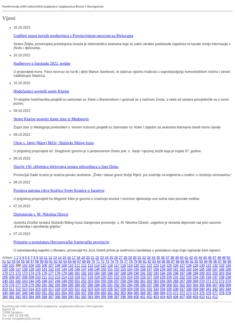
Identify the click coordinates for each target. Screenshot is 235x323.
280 (38, 285)
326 (110, 289)
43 (195, 258)
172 (18, 273)
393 (90, 297)
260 (136, 281)
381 (11, 297)
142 (51, 269)
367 (149, 293)
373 (189, 293)
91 (191, 262)
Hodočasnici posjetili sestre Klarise (41, 91)
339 (195, 289)
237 (215, 277)
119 (130, 265)
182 (84, 273)
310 (5, 289)
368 (156, 293)
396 (110, 297)
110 (71, 265)
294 (130, 285)
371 (176, 293)
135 (5, 269)
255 (103, 281)
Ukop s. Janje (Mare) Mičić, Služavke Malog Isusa (53, 142)
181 (77, 273)
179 (64, 273)
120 (136, 265)
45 (205, 258)
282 (51, 285)
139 (31, 269)
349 (31, 293)
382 (18, 297)
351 (44, 293)
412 (215, 297)
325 (103, 289)
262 (149, 281)
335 (169, 289)
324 (97, 289)
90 (187, 262)
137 (18, 269)
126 (176, 265)
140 (38, 269)
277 (18, 285)
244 (31, 281)
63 (60, 262)
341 (208, 289)
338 (189, 289)
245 (38, 281)
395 (103, 297)
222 (116, 277)
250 (71, 281)
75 (116, 262)
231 (176, 277)
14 (59, 258)
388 (57, 297)
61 (51, 262)
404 (162, 297)
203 (221, 273)
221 (110, 277)
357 (84, 293)
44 (200, 258)
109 (64, 265)
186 (110, 273)
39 (177, 258)
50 (228, 258)
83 (154, 262)
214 (64, 277)
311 (11, 289)
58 (37, 262)
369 (162, 293)
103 (25, 265)
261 (143, 281)
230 (169, 277)
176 (44, 273)
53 (13, 262)
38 (172, 258)
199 (195, 273)
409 (195, 297)
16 (69, 258)
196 (176, 273)
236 (208, 277)
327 (116, 289)
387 (51, 297)
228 (156, 277)
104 (31, 265)
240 (5, 281)
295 (136, 285)
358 (90, 293)
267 (182, 281)
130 (202, 265)
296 (143, 285)
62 (56, 262)
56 (27, 262)
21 (92, 258)
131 (208, 265)
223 (123, 277)
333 (156, 289)
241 (11, 281)
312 (18, 289)
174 (31, 273)
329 (130, 289)
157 (149, 269)
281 (44, 285)
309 (228, 285)
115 (103, 265)
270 (202, 281)
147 (84, 269)
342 (215, 289)
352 (51, 293)
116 (110, 265)
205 (5, 277)
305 (202, 285)
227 (149, 277)
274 (228, 281)
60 (46, 262)
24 (106, 258)
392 (84, 297)
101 (11, 265)
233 (189, 277)
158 (156, 269)
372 (182, 293)
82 (149, 262)
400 (136, 297)
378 (221, 293)
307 (215, 285)
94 (205, 262)
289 (97, 285)
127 (182, 265)
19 (83, 258)
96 (215, 262)
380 (5, 297)
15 (64, 258)
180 (71, 273)
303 (189, 285)
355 (71, 293)
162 (182, 269)
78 (131, 262)
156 (143, 269)
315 (38, 289)
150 (103, 269)
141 (44, 269)
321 (77, 289)
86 (168, 262)
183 (90, 273)
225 (136, 277)
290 (103, 285)
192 (149, 273)
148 (90, 269)
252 (84, 281)
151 (110, 269)
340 (202, 289)
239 (228, 277)
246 (44, 281)
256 (110, 281)
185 (103, 273)
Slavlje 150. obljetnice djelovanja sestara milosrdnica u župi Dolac (65, 166)
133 (221, 265)
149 (97, 269)
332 (149, 289)
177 (51, 273)
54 (18, 262)
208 (25, 277)
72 (102, 262)
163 (189, 269)
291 (110, 285)
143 (57, 269)
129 (195, 265)
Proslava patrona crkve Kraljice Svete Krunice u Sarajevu (58, 190)
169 (228, 269)
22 (97, 258)
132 (215, 265)
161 (176, 269)
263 (156, 281)
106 (44, 265)
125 (169, 265)
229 (162, 277)
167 (215, 269)
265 (169, 281)
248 (57, 281)
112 (84, 265)
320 (71, 289)
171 (11, 273)
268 (189, 281)
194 (162, 273)
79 (135, 262)
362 (116, 293)
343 (221, 289)
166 (208, 269)
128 (189, 265)
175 (38, 273)
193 (156, 273)
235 (202, 277)
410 (202, 297)
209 (31, 277)
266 (176, 281)
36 (163, 258)
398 (123, 297)
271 (208, 281)
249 (64, 281)
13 (55, 258)
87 (173, 262)
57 (32, 262)
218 (90, 277)
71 (98, 262)
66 (74, 262)
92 (196, 262)
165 (202, 269)
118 (123, 265)
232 (182, 277)
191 (143, 273)
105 (38, 265)
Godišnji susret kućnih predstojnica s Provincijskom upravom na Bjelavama (73, 35)
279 (31, 285)
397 (116, 297)
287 (84, 285)
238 (221, 277)
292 (116, 285)
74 (112, 262)
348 (25, 293)
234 (195, 277)
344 (228, 289)
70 (93, 262)
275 (5, 285)
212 (51, 277)
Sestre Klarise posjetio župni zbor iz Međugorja (51, 119)
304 (195, 285)
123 (156, 265)
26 (116, 258)
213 (57, 277)
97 (220, 262)
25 (111, 258)
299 (162, 285)
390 (71, 297)
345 (5, 293)
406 (176, 297)
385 (38, 297)
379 (228, 293)
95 (210, 262)
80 (140, 262)
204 (228, 273)
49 (223, 258)
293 (123, 285)
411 (208, 297)
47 (214, 258)
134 (228, 265)
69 (88, 262)
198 (189, 273)
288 (90, 285)
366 (143, 293)
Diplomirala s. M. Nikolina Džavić (41, 214)
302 (182, 285)
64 (65, 262)
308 (221, 285)
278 (25, 285)
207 (18, 277)
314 (31, 289)
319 (64, 289)
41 (186, 258)
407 (182, 297)
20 (88, 258)
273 (221, 281)
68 (84, 262)
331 (143, 289)
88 (177, 262)
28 (125, 258)
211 (44, 277)
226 (143, 277)
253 (90, 281)
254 (97, 281)
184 (97, 273)
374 (195, 293)
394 (97, 297)
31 (139, 258)
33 (148, 258)
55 (23, 262)
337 (182, 289)
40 (181, 258)
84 (159, 262)
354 (64, 293)
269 (195, 281)
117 (116, 265)
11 (45, 258)
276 (11, 285)
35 (158, 258)
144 (64, 269)
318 (57, 289)
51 (4, 262)
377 (215, 293)
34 (153, 258)
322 (84, 289)
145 (71, 269)
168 (221, 269)
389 (64, 297)
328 (123, 289)
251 (77, 281)
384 (31, 297)
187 (116, 273)
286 (77, 285)
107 (51, 265)
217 (84, 277)
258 (123, 281)
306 (208, 285)
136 (11, 269)
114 (97, 265)
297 (149, 285)
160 (169, 269)
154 (130, 269)
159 (162, 269)
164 (195, 269)
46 (209, 258)
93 (201, 262)
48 (219, 258)
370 (169, 293)
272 (215, 281)
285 (71, 285)
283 (57, 285)
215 (71, 277)
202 (215, 273)
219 (97, 277)
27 (120, 258)
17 (74, 258)
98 (224, 262)
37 (167, 258)
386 (44, 297)
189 (130, 273)
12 (50, 258)
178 (57, 273)
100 (5, 265)
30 (134, 258)
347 (18, 293)
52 (9, 262)
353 (57, 293)
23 (102, 258)
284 (64, 285)
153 (123, 269)
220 (103, 277)
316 (44, 289)
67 (79, 262)
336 (176, 289)
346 (11, 293)
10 (41, 258)
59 (42, 262)
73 (107, 262)
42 (191, 258)
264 (162, 281)
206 (11, 277)
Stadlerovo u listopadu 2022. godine (41, 63)
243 (25, 281)
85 (163, 262)
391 (77, 297)
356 (77, 293)
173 (25, 273)
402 (149, 297)
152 (116, 269)
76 (121, 262)
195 (169, 273)
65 (70, 262)
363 (123, 293)
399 (130, 297)
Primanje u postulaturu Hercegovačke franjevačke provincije (61, 242)
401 (143, 297)
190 (136, 273)
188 (123, 273)
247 (51, 281)
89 (182, 262)
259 (130, 281)
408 (189, 297)
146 (77, 269)
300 (169, 285)
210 (38, 277)
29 (130, 258)
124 (162, 265)
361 (110, 293)
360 (103, 293)
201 (208, 273)
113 (90, 265)
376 (208, 293)
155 (136, 269)
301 (176, 285)
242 (18, 281)
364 (130, 293)
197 (182, 273)
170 (5, 273)
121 (143, 265)
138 (25, 269)
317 (51, 289)
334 (162, 289)
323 (90, 289)
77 (126, 262)
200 (202, 273)
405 (169, 297)
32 (144, 258)
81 (145, 262)
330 (136, 289)
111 (77, 265)
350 (38, 293)
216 (77, 277)
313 (25, 289)
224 (130, 277)
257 (116, 281)
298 (156, 285)
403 (156, 297)
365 (136, 293)
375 (202, 293)
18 (78, 258)
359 (97, 293)
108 (57, 265)
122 (149, 265)
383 (25, 297)
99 (229, 262)
